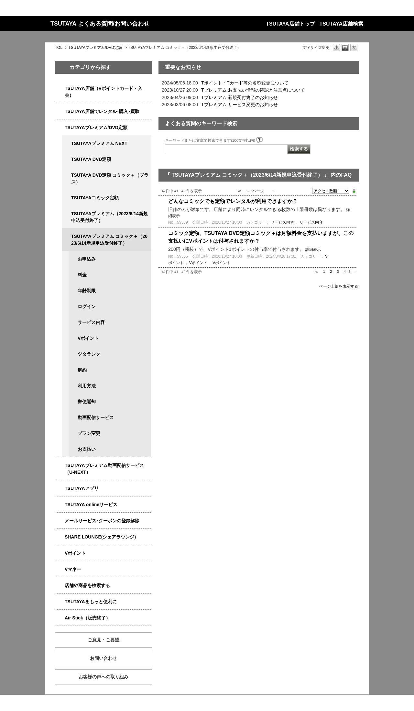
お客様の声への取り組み (103, 676)
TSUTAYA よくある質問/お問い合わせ (99, 23)
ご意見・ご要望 (103, 639)
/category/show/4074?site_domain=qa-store (60, 553)
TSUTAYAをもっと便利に (91, 601)
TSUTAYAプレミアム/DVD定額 (95, 47)
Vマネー (73, 569)
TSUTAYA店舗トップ (290, 24)
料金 (82, 274)
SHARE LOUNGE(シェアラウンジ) (100, 536)
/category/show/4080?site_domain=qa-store (60, 520)
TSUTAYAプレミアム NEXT (99, 143)
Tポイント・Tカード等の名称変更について (245, 82)
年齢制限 (87, 290)
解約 (82, 369)
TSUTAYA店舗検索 (341, 24)
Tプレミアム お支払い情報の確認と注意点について (253, 90)
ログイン (87, 306)
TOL (58, 47)
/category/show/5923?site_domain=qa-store (60, 465)
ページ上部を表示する (338, 286)
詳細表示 (313, 249)
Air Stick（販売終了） (87, 617)
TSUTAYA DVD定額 (91, 159)
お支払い (87, 449)
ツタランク (89, 354)
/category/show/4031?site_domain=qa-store (60, 127)
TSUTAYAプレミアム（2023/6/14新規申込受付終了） (109, 217)
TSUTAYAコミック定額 (95, 197)
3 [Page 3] (338, 271)
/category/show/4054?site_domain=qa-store (60, 111)
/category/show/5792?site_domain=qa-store (67, 236)
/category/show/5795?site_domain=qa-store (67, 197)
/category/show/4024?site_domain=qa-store (60, 601)
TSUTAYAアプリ (82, 488)
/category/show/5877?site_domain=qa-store (60, 537)
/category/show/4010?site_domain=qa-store (60, 504)
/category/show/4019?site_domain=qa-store (60, 488)
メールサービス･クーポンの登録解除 (102, 520)
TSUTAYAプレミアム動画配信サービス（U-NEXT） (104, 469)
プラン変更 (89, 433)
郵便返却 (87, 401)
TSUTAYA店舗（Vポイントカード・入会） (103, 92)
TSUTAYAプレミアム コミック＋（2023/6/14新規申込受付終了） (109, 240)
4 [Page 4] (345, 271)
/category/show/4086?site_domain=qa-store (60, 585)
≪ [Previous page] (316, 271)
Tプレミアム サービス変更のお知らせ (239, 104)
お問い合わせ (103, 658)
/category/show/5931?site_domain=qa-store (67, 143)
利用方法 (87, 385)
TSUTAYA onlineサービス (91, 504)
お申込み (87, 258)
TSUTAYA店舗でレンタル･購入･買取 (102, 111)
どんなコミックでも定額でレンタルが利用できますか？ (233, 201)
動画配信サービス (96, 417)
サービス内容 (91, 322)
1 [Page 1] (324, 271)
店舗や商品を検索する (87, 585)
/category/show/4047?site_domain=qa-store (60, 88)
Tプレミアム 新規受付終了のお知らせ (239, 97)
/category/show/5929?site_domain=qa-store (67, 159)
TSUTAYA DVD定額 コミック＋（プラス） (109, 178)
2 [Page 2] (331, 271)
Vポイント (88, 338)
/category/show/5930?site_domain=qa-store (67, 175)
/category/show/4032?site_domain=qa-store (67, 213)
